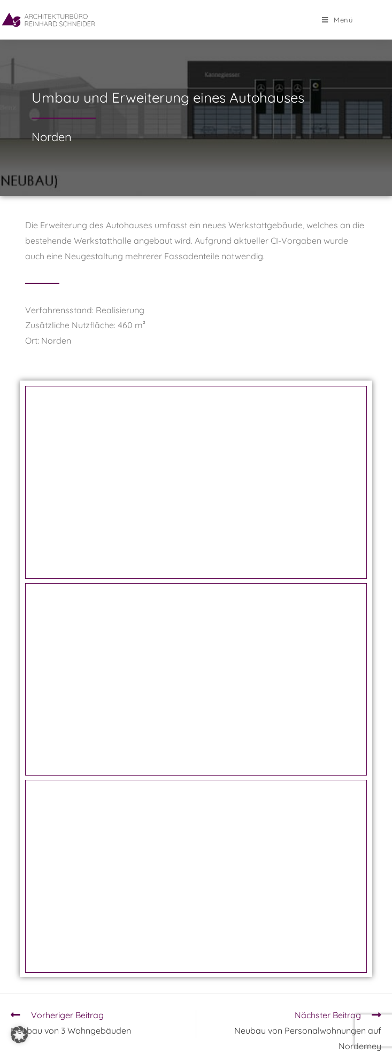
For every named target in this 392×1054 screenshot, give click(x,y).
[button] (19, 1035)
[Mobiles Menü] (337, 19)
